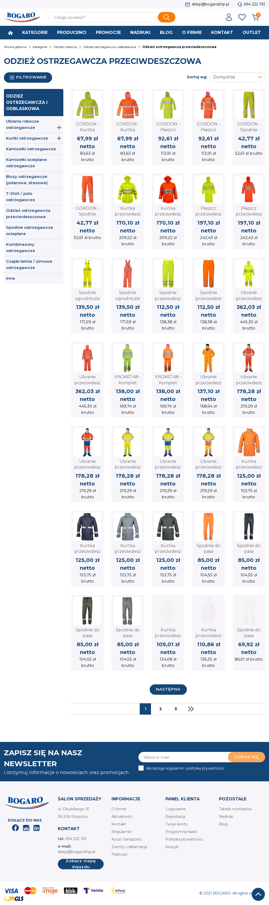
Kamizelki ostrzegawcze (31, 148)
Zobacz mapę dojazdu (81, 864)
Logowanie (175, 809)
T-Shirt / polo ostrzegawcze (20, 196)
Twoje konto (176, 824)
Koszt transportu (126, 839)
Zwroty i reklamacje (129, 846)
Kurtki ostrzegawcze (27, 138)
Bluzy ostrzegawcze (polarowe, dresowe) (27, 179)
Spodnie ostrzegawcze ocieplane (29, 230)
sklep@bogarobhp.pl (210, 4)
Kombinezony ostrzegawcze (20, 247)
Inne (10, 278)
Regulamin (121, 831)
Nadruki (226, 816)
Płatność (119, 854)
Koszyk (171, 846)
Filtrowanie (28, 77)
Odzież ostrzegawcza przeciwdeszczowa (28, 213)
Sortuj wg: (197, 77)
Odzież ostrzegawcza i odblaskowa (27, 102)
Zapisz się (246, 756)
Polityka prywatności (184, 839)
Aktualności (121, 816)
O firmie (118, 809)
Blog (223, 824)
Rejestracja (175, 816)
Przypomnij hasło (181, 831)
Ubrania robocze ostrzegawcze (22, 124)
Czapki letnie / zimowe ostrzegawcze (29, 264)
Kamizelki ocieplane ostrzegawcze (26, 162)
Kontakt (118, 824)
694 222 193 (254, 4)
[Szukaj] (112, 17)
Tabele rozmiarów (235, 809)
